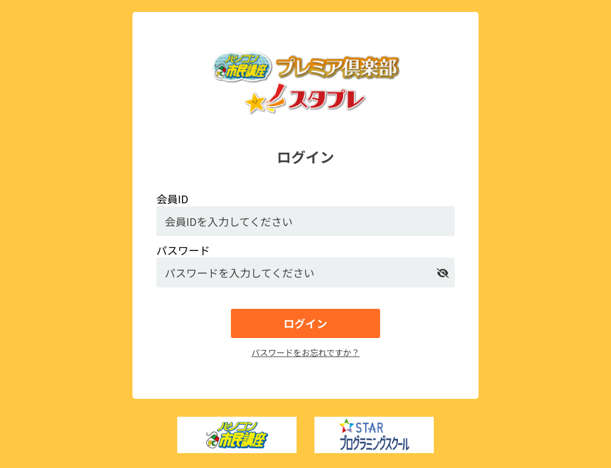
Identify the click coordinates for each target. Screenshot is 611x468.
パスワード (183, 250)
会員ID (172, 198)
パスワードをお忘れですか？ (305, 352)
